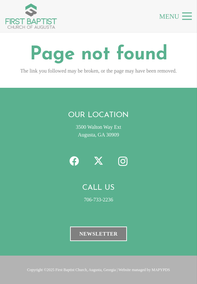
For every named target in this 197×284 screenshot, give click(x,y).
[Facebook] (74, 161)
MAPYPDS (161, 270)
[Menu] (187, 16)
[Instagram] (123, 161)
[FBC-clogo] (31, 16)
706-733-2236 (98, 199)
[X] (99, 161)
